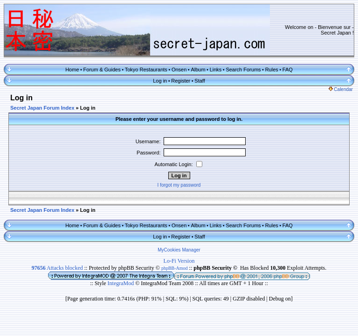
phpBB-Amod (174, 268)
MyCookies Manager (179, 249)
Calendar (341, 89)
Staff (199, 81)
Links (216, 69)
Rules (271, 69)
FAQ (287, 69)
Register (180, 81)
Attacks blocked (57, 268)
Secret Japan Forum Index (42, 108)
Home (72, 69)
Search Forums (243, 69)
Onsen (179, 69)
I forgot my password (179, 185)
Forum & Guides (102, 69)
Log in (160, 81)
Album (198, 69)
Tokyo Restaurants (146, 69)
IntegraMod (122, 283)
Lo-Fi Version (179, 261)
